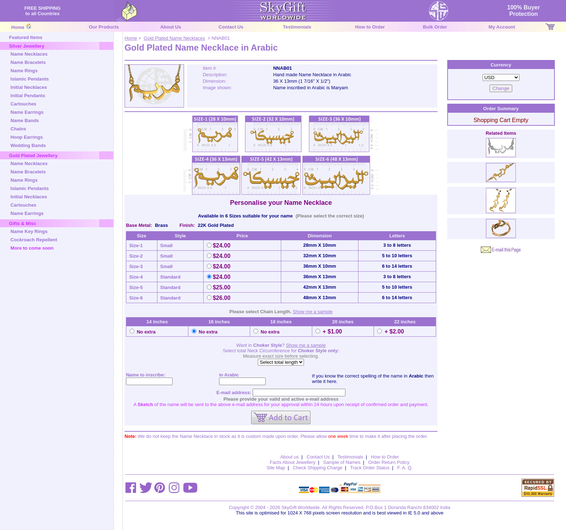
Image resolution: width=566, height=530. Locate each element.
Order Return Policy (388, 462)
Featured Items (25, 37)
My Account (502, 27)
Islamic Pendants (29, 79)
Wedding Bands (28, 145)
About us (289, 457)
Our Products (104, 27)
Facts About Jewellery (292, 462)
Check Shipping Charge (317, 467)
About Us (170, 27)
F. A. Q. (405, 467)
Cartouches (23, 104)
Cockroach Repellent (33, 239)
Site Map (275, 467)
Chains (18, 129)
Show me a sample (313, 311)
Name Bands (24, 120)
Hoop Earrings (26, 137)
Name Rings (24, 70)
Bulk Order (435, 27)
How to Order (370, 27)
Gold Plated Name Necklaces (174, 38)
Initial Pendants (27, 95)
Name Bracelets (28, 62)
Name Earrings (27, 112)
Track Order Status (369, 467)
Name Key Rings (29, 231)
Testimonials (297, 27)
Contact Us (231, 27)
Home (17, 27)
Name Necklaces (29, 54)
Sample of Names (341, 462)
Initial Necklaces (28, 87)
